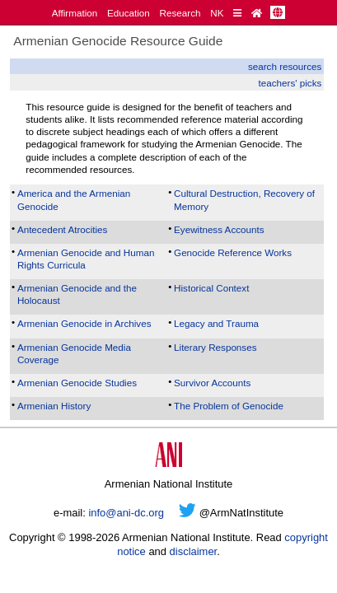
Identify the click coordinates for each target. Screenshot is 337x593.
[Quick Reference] (237, 12)
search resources (284, 66)
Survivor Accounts (212, 382)
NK (216, 12)
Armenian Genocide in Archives (84, 323)
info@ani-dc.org (126, 513)
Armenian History (54, 405)
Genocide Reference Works (233, 252)
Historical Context (211, 287)
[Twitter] (187, 513)
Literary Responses (215, 347)
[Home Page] (256, 12)
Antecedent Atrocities (62, 229)
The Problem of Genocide (228, 405)
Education (128, 12)
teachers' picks (290, 82)
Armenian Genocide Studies (77, 382)
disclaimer (194, 551)
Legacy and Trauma (216, 323)
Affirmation (75, 12)
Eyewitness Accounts (219, 229)
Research (180, 12)
